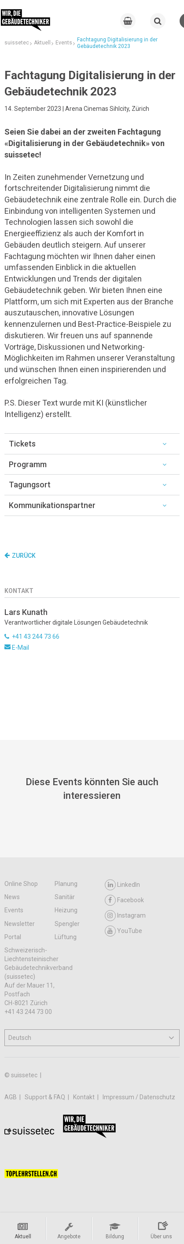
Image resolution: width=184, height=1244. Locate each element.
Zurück (20, 555)
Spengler (67, 923)
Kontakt (84, 1097)
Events (13, 910)
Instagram (125, 915)
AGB (11, 1097)
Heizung (66, 910)
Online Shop (21, 883)
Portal (12, 936)
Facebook (124, 900)
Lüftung (66, 936)
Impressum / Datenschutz (139, 1097)
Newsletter (19, 923)
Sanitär (65, 896)
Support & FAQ (45, 1097)
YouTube (123, 931)
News (12, 896)
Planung (66, 883)
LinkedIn (122, 884)
